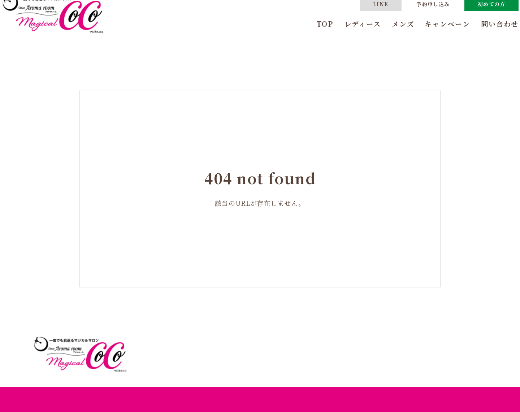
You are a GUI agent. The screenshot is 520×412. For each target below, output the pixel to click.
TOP (311, 39)
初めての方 (479, 19)
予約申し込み (420, 19)
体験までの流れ (391, 362)
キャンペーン (434, 39)
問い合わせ (487, 39)
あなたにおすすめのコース (322, 362)
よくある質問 (441, 362)
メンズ (389, 39)
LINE (368, 19)
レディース (349, 39)
